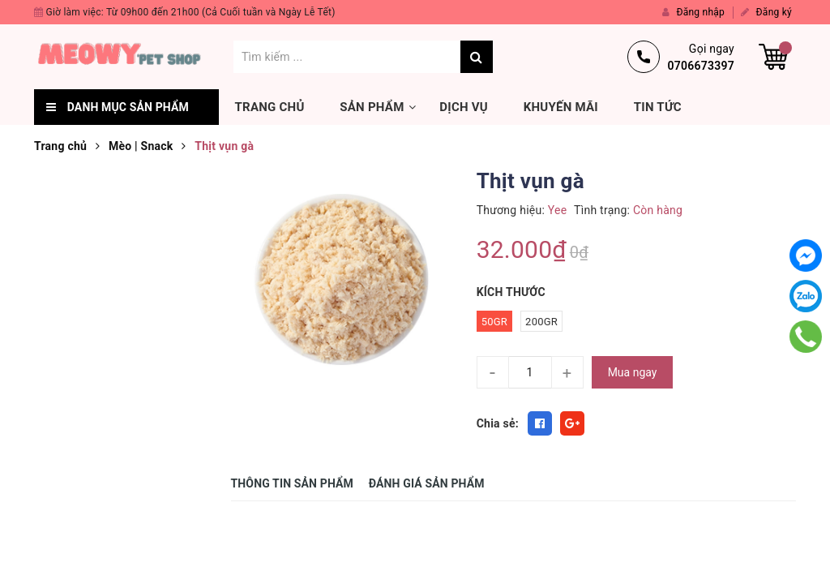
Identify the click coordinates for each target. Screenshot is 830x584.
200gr (541, 322)
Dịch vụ (463, 107)
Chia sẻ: (498, 423)
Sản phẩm (372, 107)
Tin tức (658, 107)
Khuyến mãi (561, 107)
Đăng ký (766, 12)
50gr (494, 322)
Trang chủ (270, 107)
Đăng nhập (693, 12)
